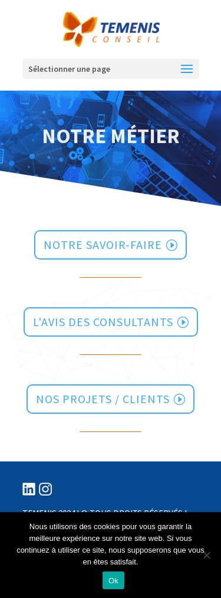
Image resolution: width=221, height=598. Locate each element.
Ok (113, 580)
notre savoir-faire (103, 244)
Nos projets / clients (103, 398)
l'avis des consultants (103, 321)
